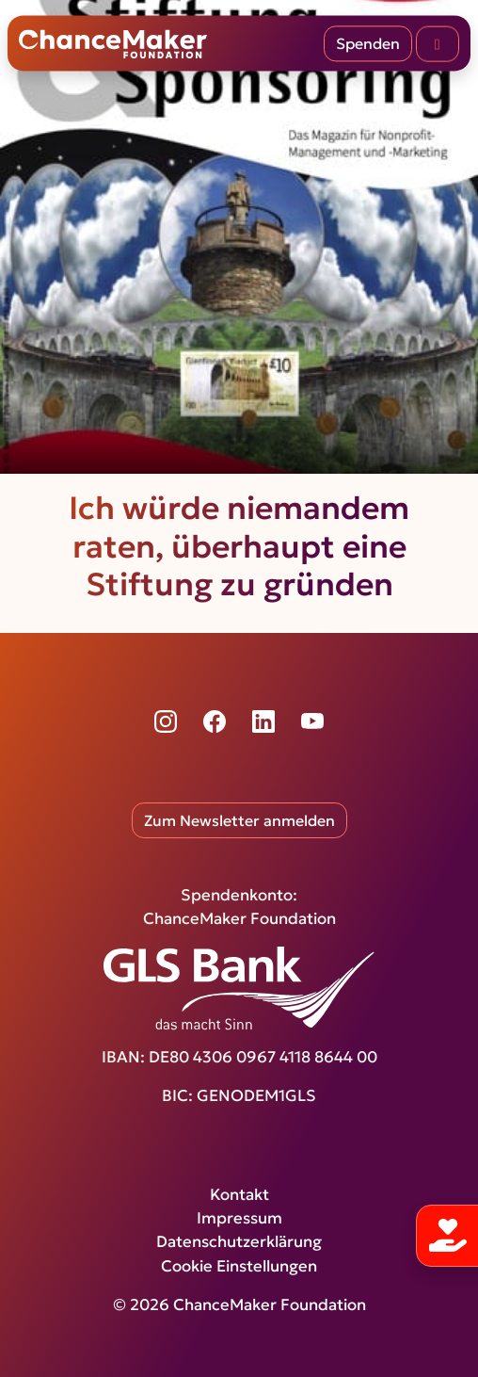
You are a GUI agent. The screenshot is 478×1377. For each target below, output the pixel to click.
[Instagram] (165, 721)
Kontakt (239, 1195)
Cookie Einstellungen (239, 1266)
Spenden (368, 43)
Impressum (239, 1218)
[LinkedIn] (263, 721)
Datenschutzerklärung (239, 1242)
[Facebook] (214, 721)
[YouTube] (312, 721)
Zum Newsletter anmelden (239, 820)
